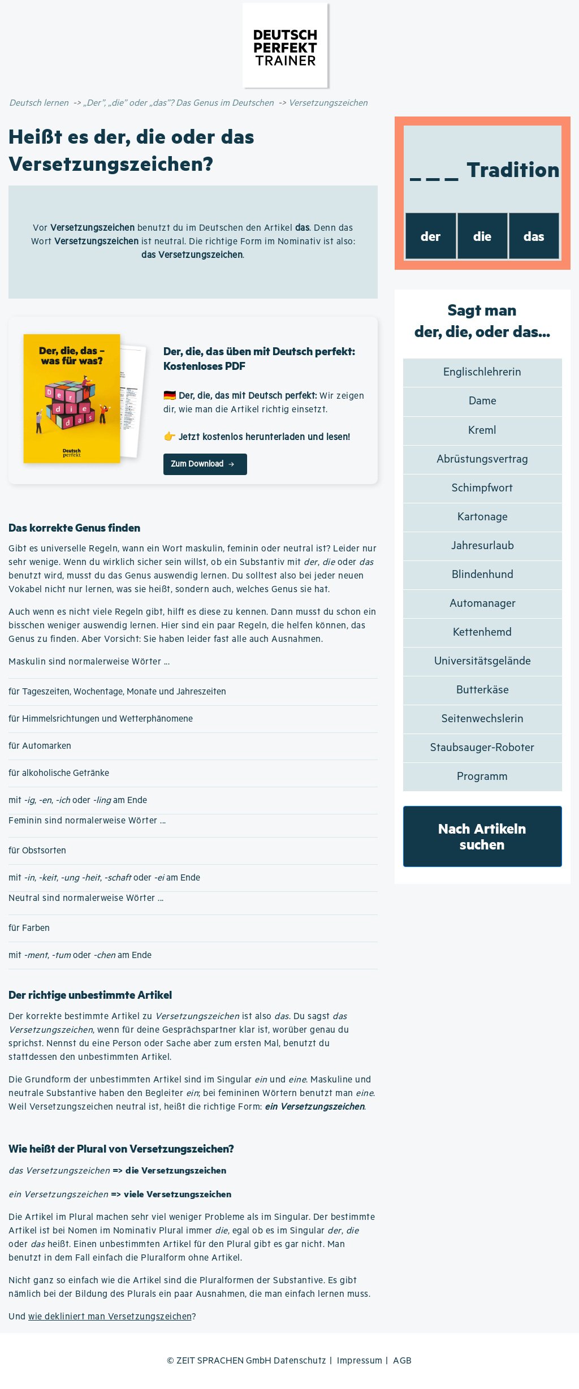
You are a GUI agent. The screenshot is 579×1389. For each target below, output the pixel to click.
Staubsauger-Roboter (482, 747)
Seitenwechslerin (483, 719)
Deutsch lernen (38, 103)
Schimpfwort (482, 488)
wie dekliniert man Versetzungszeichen (110, 1317)
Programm (482, 776)
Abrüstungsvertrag (482, 459)
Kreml (482, 430)
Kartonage (482, 517)
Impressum (360, 1361)
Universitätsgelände (482, 661)
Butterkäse (482, 690)
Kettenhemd (482, 632)
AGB (402, 1361)
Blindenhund (482, 574)
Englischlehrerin (482, 372)
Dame (482, 401)
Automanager (483, 603)
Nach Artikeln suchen (482, 836)
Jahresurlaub (482, 546)
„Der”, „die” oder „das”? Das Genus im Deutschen (178, 103)
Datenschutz (300, 1361)
